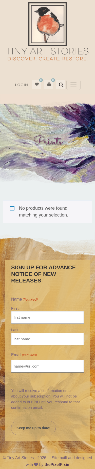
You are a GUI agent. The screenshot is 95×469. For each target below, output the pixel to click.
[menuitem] (21, 84)
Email (24, 355)
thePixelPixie (57, 464)
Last (14, 330)
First (14, 308)
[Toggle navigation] (73, 85)
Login (21, 85)
